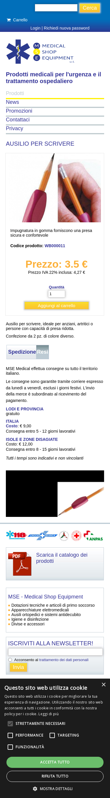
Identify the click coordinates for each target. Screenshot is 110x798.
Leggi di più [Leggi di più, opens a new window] (48, 713)
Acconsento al (51, 660)
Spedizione (22, 352)
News (12, 102)
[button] (54, 788)
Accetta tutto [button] (55, 762)
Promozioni (19, 111)
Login (35, 28)
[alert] (55, 738)
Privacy (14, 128)
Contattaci (18, 120)
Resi (42, 352)
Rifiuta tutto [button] (55, 776)
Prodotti (15, 93)
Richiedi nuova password (66, 28)
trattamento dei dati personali (64, 660)
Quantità (56, 287)
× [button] (103, 685)
